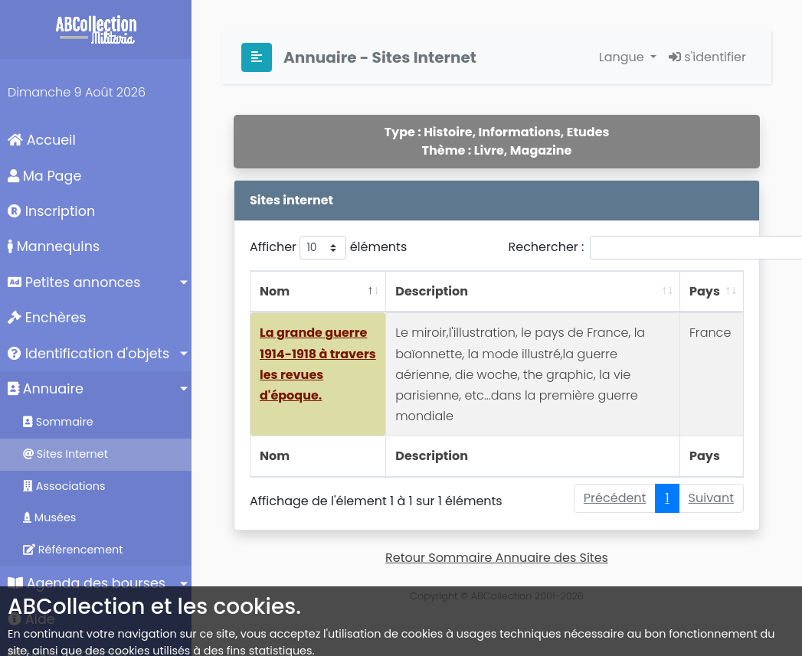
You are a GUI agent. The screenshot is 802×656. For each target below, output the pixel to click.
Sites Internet (65, 454)
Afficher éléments (328, 247)
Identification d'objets (88, 353)
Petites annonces (74, 282)
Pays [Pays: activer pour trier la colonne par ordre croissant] (704, 291)
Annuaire (45, 389)
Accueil (42, 140)
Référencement (73, 549)
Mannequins (54, 246)
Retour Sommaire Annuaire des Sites (496, 557)
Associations (64, 486)
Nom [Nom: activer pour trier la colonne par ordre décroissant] (275, 291)
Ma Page (44, 176)
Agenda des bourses (86, 583)
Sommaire (58, 421)
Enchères (47, 317)
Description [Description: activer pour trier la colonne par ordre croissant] (431, 291)
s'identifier (707, 57)
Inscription (51, 211)
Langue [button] (623, 57)
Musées (49, 517)
